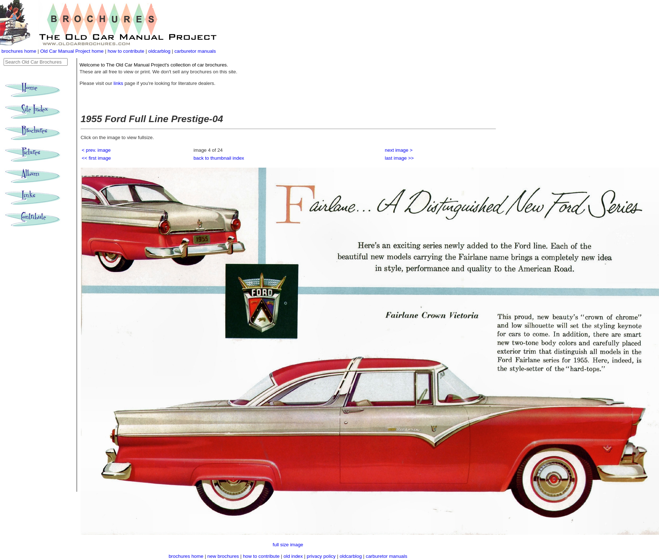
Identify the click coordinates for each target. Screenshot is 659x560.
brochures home (18, 51)
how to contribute (126, 51)
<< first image (96, 158)
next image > (399, 150)
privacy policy (322, 556)
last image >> (399, 158)
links (118, 83)
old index (293, 556)
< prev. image (96, 150)
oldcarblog (159, 51)
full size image (288, 544)
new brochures (223, 556)
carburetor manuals (195, 51)
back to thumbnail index (218, 158)
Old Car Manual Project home (72, 51)
